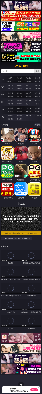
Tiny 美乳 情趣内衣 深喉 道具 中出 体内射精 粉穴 (16, 238)
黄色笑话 (28, 111)
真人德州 (19, 78)
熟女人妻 (10, 89)
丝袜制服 (19, 89)
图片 (2, 102)
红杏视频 (10, 119)
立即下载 (34, 390)
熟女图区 (28, 104)
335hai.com (21, 66)
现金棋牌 (28, 81)
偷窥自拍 (10, 100)
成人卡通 (28, 93)
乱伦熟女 (28, 96)
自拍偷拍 (19, 85)
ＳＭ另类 (37, 89)
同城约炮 (10, 116)
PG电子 (10, 78)
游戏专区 (37, 78)
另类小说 (19, 111)
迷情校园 (10, 111)
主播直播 (28, 89)
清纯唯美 (19, 104)
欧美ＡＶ (28, 85)
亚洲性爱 (10, 93)
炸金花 (19, 81)
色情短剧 (19, 119)
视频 (2, 87)
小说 (2, 109)
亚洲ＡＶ (10, 85)
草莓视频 (28, 116)
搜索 (37, 71)
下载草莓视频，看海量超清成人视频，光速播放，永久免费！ (21, 233)
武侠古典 (37, 108)
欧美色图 (28, 100)
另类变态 (37, 96)
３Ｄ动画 (37, 85)
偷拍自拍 (19, 93)
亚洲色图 (19, 100)
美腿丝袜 (10, 104)
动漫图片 (37, 100)
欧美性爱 (37, 93)
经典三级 (19, 96)
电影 (2, 94)
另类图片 (37, 104)
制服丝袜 (10, 96)
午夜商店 (19, 116)
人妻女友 (28, 108)
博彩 (2, 79)
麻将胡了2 (10, 81)
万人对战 (28, 78)
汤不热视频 (37, 116)
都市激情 (10, 108)
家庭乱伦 (19, 108)
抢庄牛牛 (37, 81)
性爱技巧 (37, 111)
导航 (2, 117)
